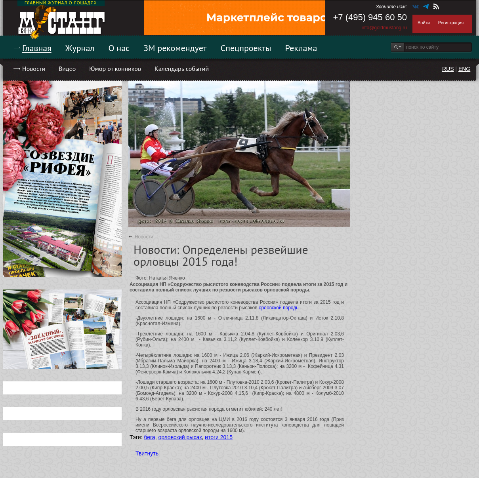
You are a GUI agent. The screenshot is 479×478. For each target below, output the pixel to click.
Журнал (80, 47)
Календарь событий (182, 68)
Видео (67, 68)
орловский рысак (180, 437)
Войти (424, 22)
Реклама (301, 47)
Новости (33, 68)
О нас (119, 47)
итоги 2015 (219, 437)
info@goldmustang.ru (384, 27)
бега (149, 437)
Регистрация (451, 22)
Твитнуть (146, 453)
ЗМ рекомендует (175, 47)
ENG (464, 69)
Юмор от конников (115, 68)
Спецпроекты (246, 47)
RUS (448, 69)
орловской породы (279, 307)
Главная (37, 47)
